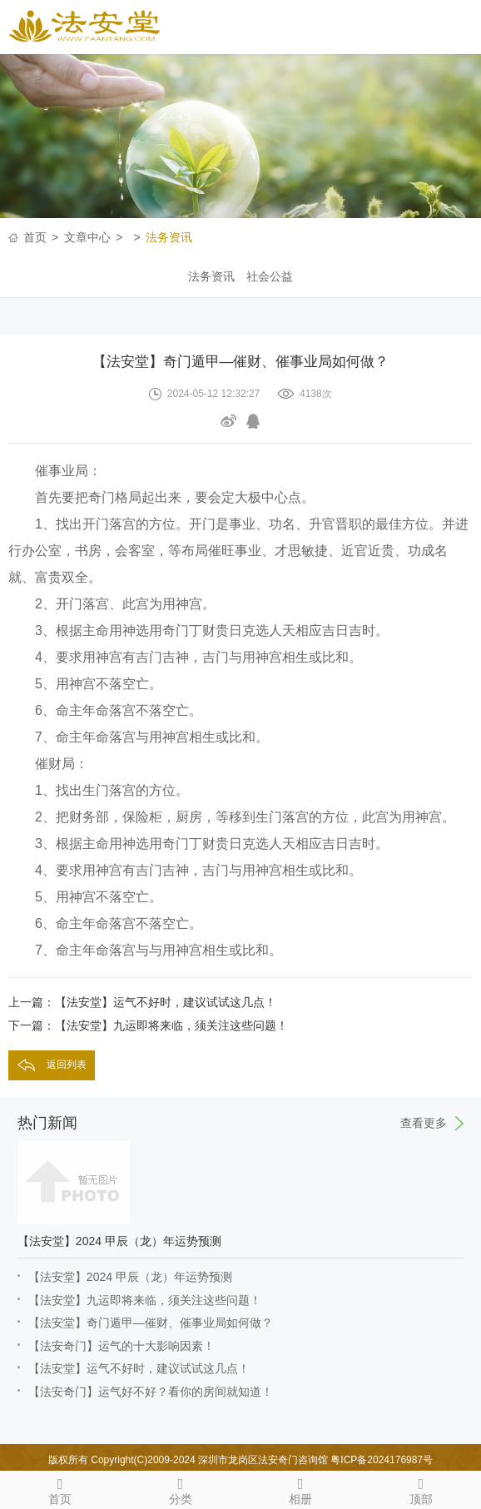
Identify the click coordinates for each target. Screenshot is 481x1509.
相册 (300, 1488)
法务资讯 (169, 237)
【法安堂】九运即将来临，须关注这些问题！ (144, 1300)
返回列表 (67, 1064)
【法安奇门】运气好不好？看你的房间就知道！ (150, 1391)
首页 (35, 237)
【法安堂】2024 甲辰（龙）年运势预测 (130, 1276)
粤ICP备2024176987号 (381, 1460)
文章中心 (87, 237)
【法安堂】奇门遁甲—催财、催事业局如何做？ (150, 1322)
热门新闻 (240, 1122)
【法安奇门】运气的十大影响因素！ (121, 1346)
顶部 (421, 1488)
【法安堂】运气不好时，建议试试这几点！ (139, 1368)
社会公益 (269, 276)
